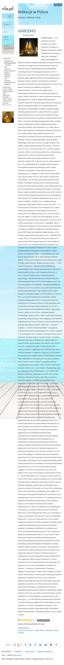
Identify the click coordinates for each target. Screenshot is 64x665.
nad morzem (29, 630)
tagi (6, 32)
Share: (8, 645)
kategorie (7, 25)
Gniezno (21, 633)
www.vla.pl (17, 655)
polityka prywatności (8, 47)
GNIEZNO (27, 31)
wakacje (49, 630)
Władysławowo (23, 628)
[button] (3, 117)
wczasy (20, 630)
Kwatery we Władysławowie (10, 62)
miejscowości (40, 630)
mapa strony (6, 38)
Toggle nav (57, 5)
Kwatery (7, 75)
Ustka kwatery (8, 91)
